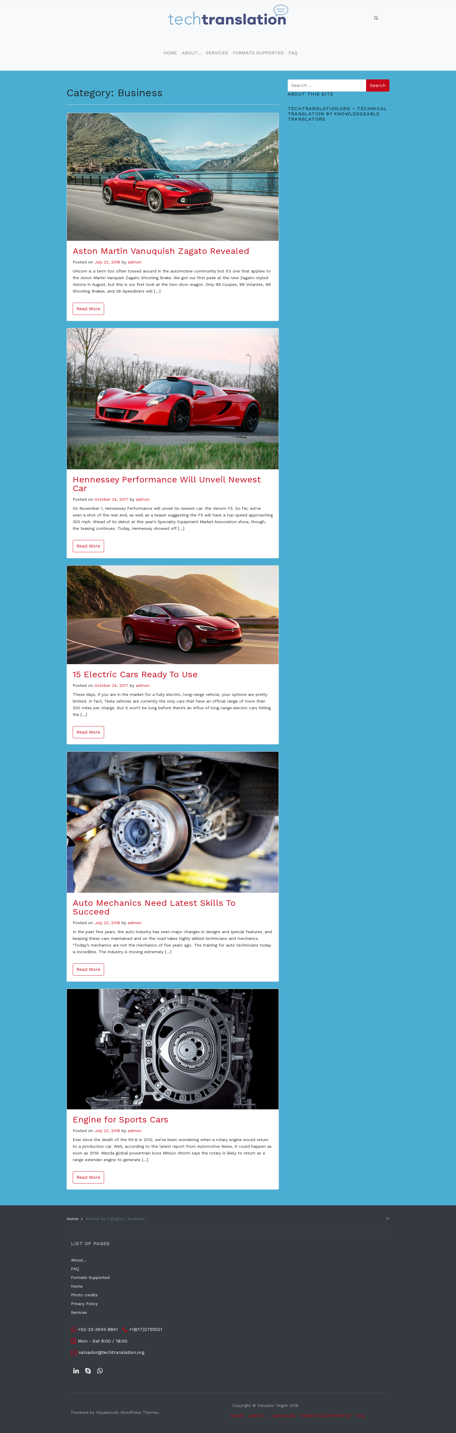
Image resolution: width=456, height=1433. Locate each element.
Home (72, 1218)
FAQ (75, 1268)
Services (79, 1312)
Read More (88, 308)
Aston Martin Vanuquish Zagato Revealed (161, 251)
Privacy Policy (84, 1303)
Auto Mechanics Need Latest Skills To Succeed (154, 907)
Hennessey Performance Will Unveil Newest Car (167, 483)
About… (78, 1260)
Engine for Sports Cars (120, 1119)
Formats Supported (90, 1277)
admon (134, 262)
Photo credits (84, 1295)
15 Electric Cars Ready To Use (135, 674)
